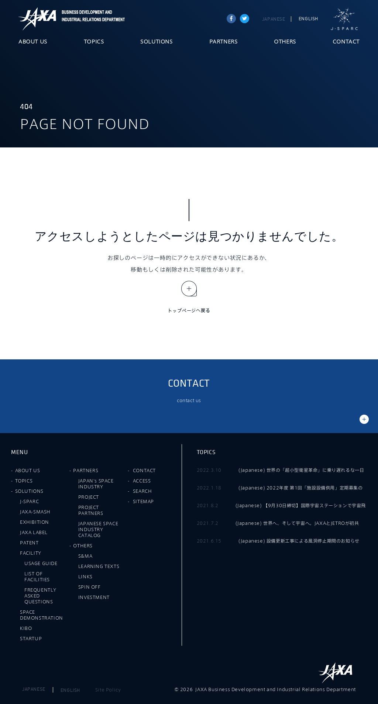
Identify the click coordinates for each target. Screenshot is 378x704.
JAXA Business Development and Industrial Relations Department (91, 18)
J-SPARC (344, 19)
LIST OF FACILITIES (37, 576)
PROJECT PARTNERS (90, 510)
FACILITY (30, 553)
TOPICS (94, 42)
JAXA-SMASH (35, 512)
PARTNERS (223, 42)
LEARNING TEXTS (98, 566)
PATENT (29, 543)
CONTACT (346, 42)
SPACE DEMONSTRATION (41, 615)
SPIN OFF (89, 587)
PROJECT (88, 497)
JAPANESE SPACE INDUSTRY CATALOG (98, 529)
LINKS (85, 576)
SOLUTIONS (156, 42)
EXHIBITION (34, 522)
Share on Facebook (231, 18)
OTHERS (285, 42)
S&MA (85, 556)
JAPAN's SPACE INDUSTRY (96, 483)
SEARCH (142, 491)
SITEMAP (143, 501)
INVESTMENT (94, 597)
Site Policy (108, 690)
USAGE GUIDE (41, 563)
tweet (244, 18)
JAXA (37, 18)
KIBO (26, 628)
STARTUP (31, 638)
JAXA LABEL (34, 532)
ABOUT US (32, 42)
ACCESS (142, 481)
